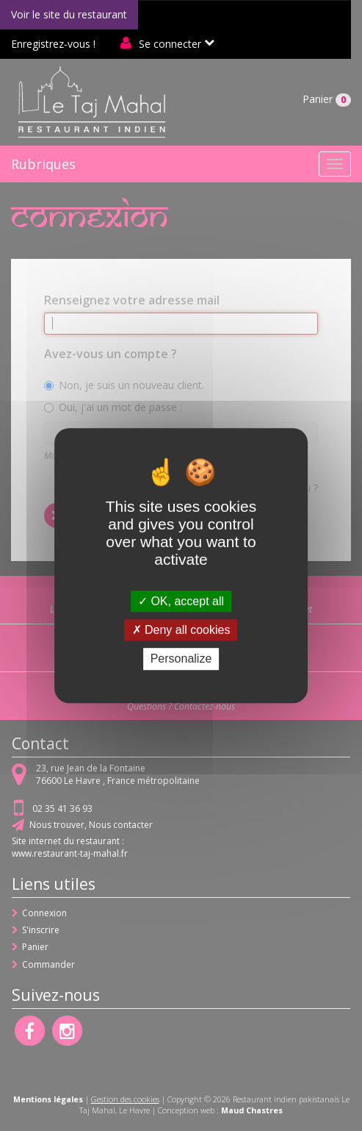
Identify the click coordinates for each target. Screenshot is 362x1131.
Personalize (181, 659)
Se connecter (170, 44)
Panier (327, 99)
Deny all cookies (181, 630)
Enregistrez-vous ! (53, 44)
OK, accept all (181, 601)
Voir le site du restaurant (69, 14)
